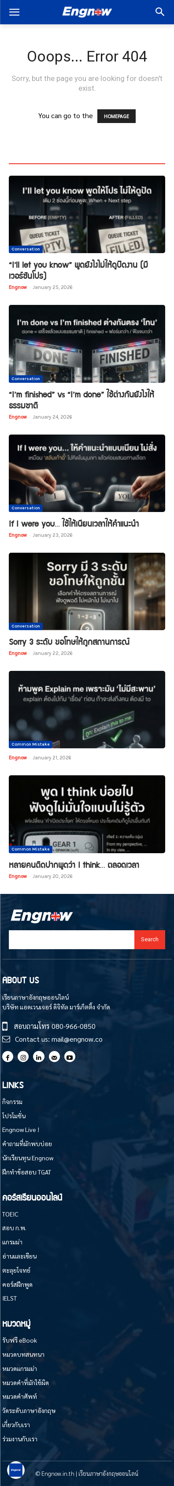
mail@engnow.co (77, 1038)
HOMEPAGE (116, 116)
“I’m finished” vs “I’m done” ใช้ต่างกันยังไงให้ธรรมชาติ (81, 399)
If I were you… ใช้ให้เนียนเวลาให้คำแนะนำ (74, 523)
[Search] (149, 939)
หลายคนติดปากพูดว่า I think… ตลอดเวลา (74, 864)
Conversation (25, 249)
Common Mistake (30, 744)
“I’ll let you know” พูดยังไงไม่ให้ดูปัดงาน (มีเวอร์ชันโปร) (78, 270)
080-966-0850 (74, 1026)
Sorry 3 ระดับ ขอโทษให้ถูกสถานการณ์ (69, 641)
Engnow (17, 287)
